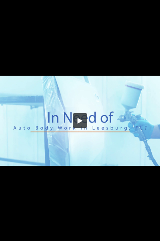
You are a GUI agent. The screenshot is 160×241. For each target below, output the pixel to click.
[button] (80, 120)
